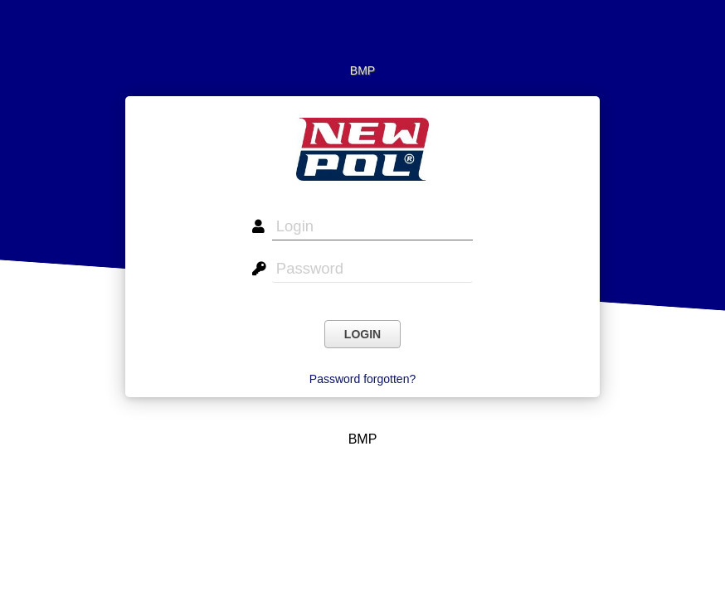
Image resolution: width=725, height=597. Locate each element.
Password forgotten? (362, 379)
